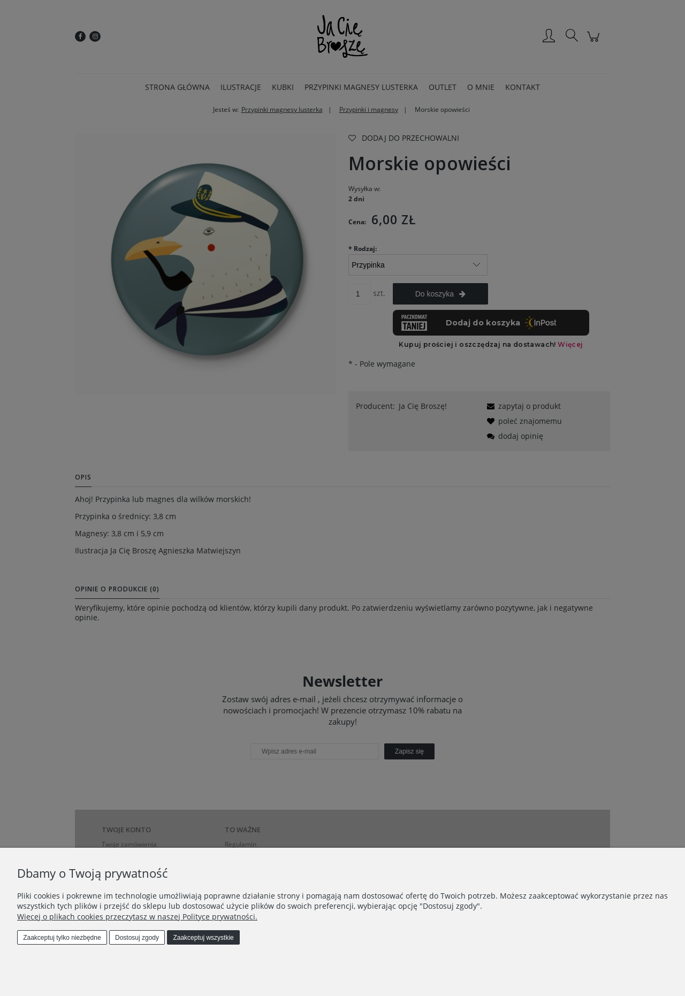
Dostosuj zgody (137, 937)
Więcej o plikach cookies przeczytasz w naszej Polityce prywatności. (137, 916)
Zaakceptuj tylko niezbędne (62, 937)
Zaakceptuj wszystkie (203, 937)
